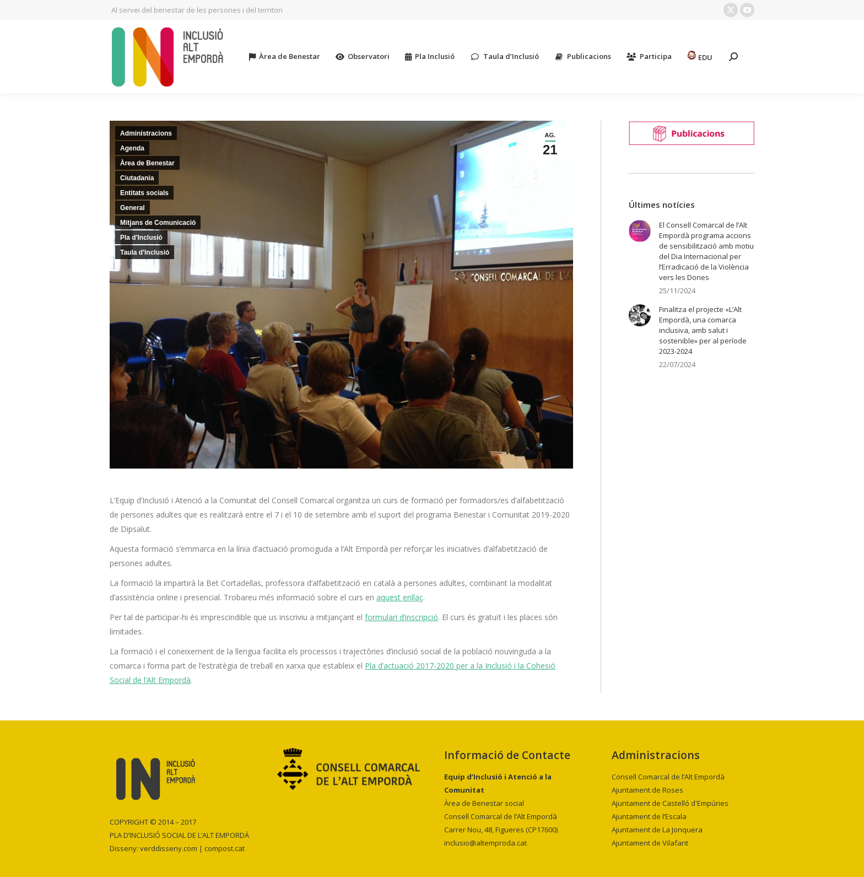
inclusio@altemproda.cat (485, 843)
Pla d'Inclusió (141, 237)
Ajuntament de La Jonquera (657, 830)
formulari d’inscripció (401, 617)
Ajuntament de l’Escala (649, 816)
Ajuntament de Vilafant (650, 843)
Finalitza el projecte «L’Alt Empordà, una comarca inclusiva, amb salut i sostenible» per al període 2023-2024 (703, 330)
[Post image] (640, 231)
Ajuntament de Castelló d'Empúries (670, 803)
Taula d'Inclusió (144, 252)
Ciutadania (137, 178)
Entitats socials (144, 193)
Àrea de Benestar (147, 163)
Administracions (146, 133)
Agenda (132, 148)
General (132, 208)
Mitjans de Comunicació (158, 223)
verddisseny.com (168, 848)
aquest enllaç (399, 597)
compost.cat (224, 848)
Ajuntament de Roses (647, 790)
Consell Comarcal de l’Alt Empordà (668, 777)
